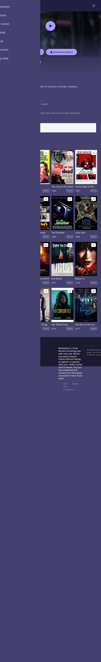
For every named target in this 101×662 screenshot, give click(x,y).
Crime (36, 98)
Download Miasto (61, 52)
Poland (37, 101)
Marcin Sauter (40, 104)
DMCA (75, 383)
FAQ (65, 386)
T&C (65, 383)
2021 (35, 109)
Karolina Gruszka (60, 113)
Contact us (68, 389)
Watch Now (33, 52)
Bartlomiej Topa (41, 113)
